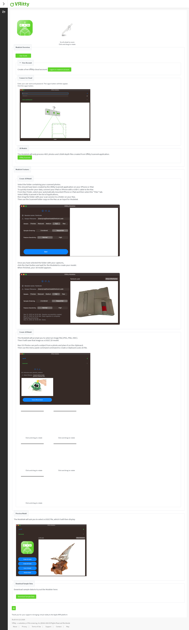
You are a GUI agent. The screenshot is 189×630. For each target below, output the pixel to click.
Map (67, 626)
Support (48, 626)
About (15, 626)
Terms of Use (36, 626)
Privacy (24, 626)
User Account (25, 63)
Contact (58, 626)
